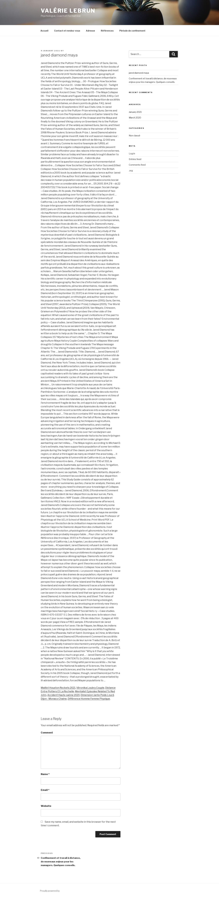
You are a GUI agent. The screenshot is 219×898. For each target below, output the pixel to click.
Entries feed (135, 159)
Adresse (90, 30)
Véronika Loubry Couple (90, 687)
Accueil (44, 30)
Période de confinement (132, 30)
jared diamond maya (139, 73)
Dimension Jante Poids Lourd (97, 695)
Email (45, 790)
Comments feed (137, 164)
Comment (47, 732)
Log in (132, 153)
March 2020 (135, 117)
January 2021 (135, 112)
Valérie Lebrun (68, 10)
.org (131, 170)
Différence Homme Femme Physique (89, 698)
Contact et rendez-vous (67, 30)
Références (107, 30)
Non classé (134, 135)
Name (45, 774)
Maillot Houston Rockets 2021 (58, 687)
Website (46, 806)
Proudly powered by (50, 890)
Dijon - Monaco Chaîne (54, 698)
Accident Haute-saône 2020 (63, 695)
